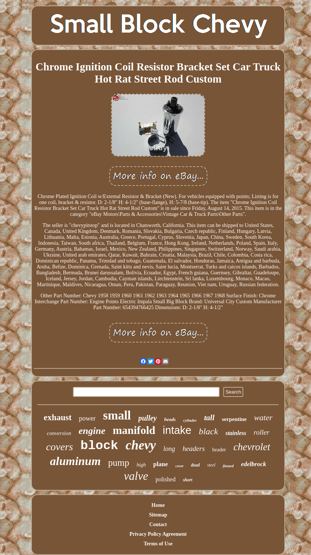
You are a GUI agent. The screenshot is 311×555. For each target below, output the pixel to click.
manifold (134, 430)
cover (179, 466)
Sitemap (158, 515)
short (187, 479)
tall (209, 417)
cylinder (190, 420)
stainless (235, 433)
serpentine (234, 419)
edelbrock (253, 464)
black (208, 431)
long (169, 448)
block (99, 446)
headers (194, 448)
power (87, 418)
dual (195, 465)
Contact (158, 524)
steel (211, 465)
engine (91, 430)
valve (136, 475)
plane (160, 464)
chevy (141, 445)
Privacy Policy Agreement (158, 534)
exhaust (57, 417)
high (141, 465)
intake (177, 430)
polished (165, 479)
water (263, 417)
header (219, 449)
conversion (59, 433)
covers (59, 446)
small (117, 415)
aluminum (75, 461)
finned (228, 466)
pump (118, 463)
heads (170, 419)
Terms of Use (158, 543)
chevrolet (251, 446)
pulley (147, 418)
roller (262, 432)
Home (158, 505)
